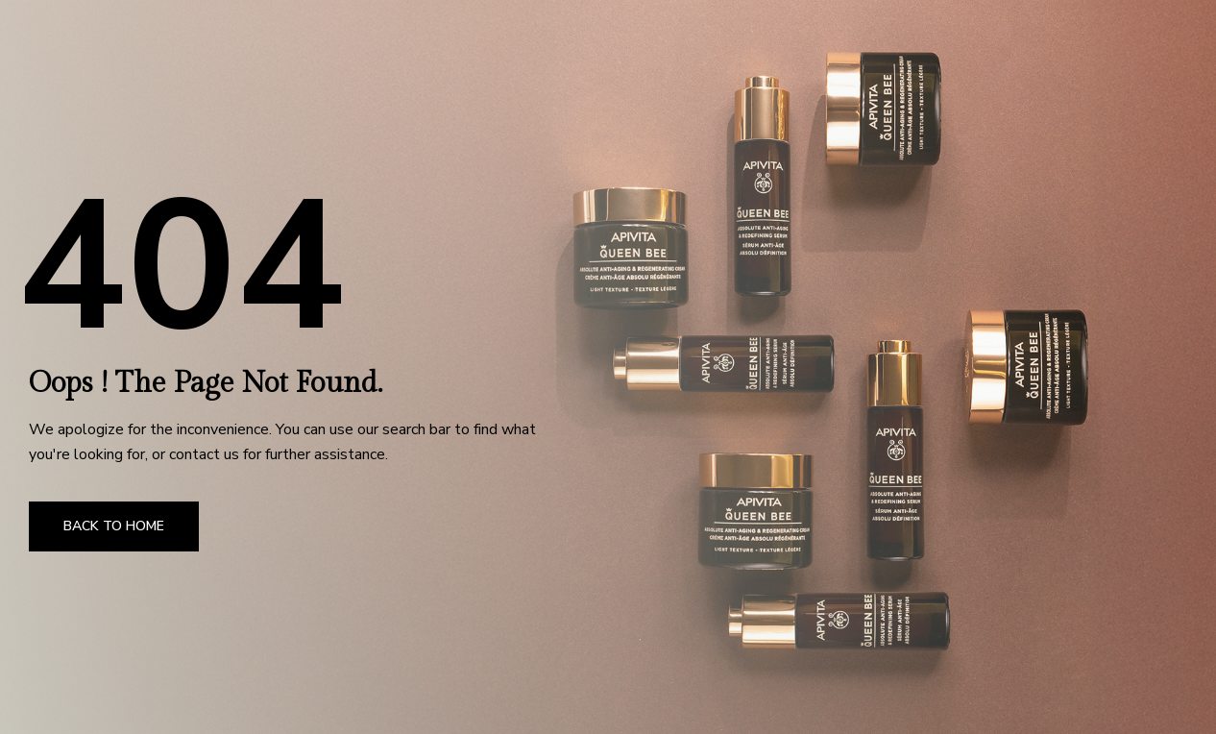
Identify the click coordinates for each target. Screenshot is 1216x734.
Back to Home (113, 526)
